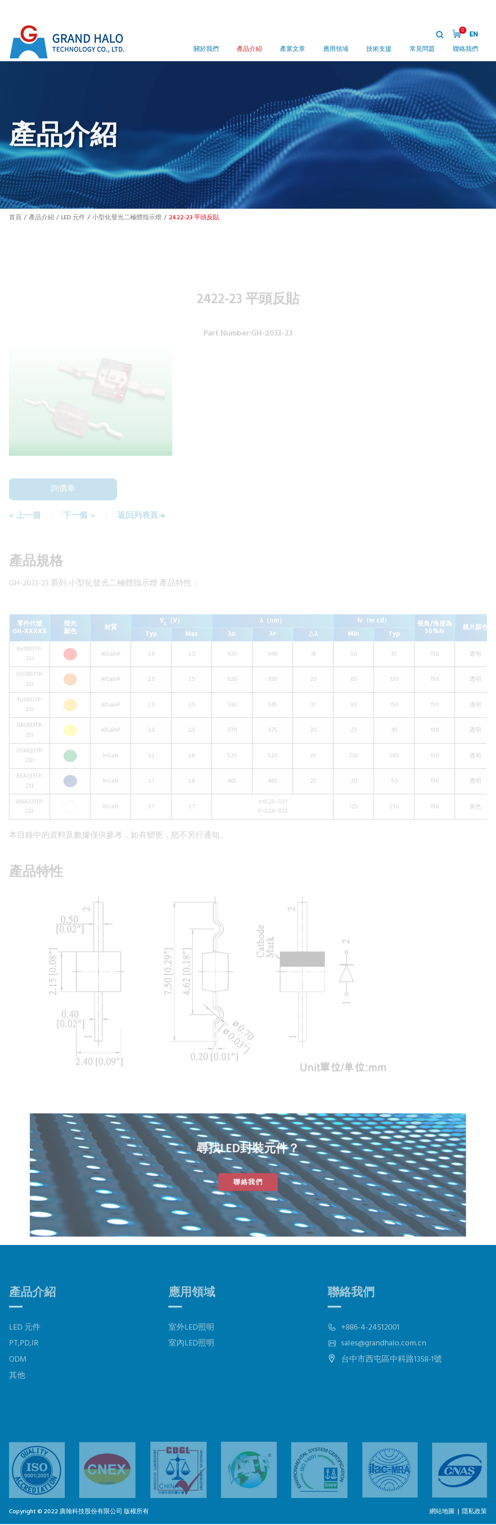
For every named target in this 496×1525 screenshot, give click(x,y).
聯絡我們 (465, 49)
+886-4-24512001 (370, 1351)
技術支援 (379, 49)
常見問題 (422, 49)
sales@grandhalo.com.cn (383, 1366)
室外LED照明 (191, 1351)
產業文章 (292, 49)
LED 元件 (73, 218)
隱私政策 (474, 1513)
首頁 (15, 218)
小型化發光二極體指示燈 (127, 218)
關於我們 (206, 49)
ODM (18, 1382)
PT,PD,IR (23, 1366)
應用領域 (335, 49)
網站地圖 (442, 1513)
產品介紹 (249, 49)
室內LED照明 (191, 1366)
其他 (17, 1398)
